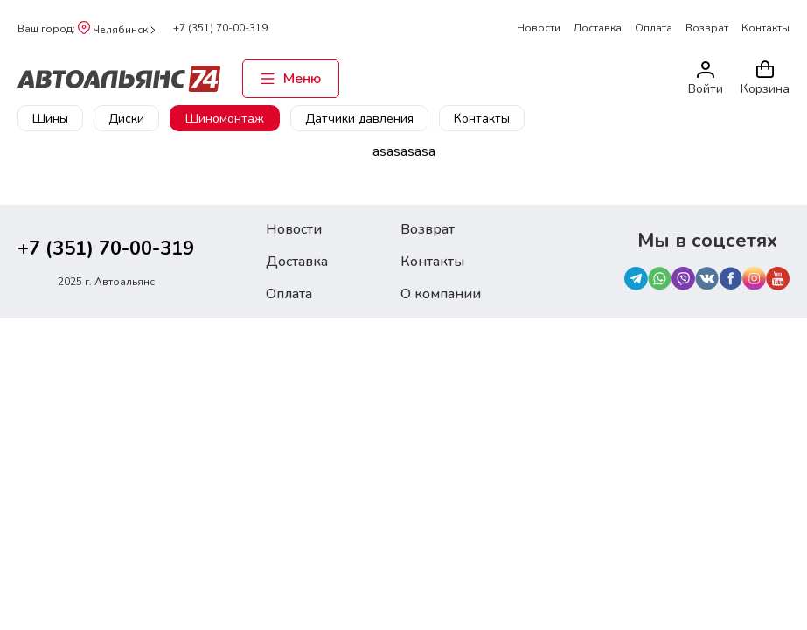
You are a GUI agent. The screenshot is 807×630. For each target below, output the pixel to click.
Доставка (598, 28)
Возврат (706, 28)
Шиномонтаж (224, 118)
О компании (440, 294)
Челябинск (117, 30)
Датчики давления (359, 118)
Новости (538, 28)
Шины (50, 118)
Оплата (653, 28)
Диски (126, 118)
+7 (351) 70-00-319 (220, 28)
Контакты (765, 28)
